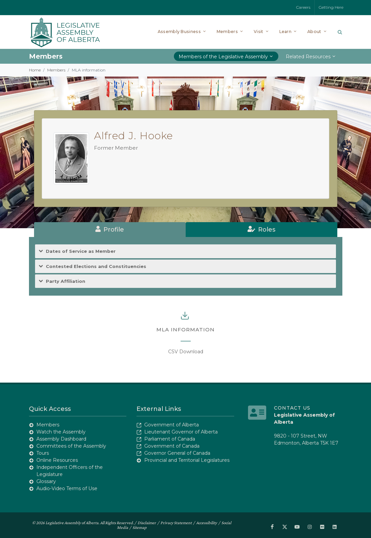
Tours (42, 453)
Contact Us (292, 408)
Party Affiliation (65, 281)
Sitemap (139, 527)
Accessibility (206, 522)
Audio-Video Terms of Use (66, 488)
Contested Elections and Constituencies (96, 266)
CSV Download (185, 352)
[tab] (110, 229)
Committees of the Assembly (71, 446)
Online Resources (57, 460)
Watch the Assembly (61, 432)
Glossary (46, 481)
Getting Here (331, 7)
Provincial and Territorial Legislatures (186, 460)
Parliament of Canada (169, 439)
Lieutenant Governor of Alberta (181, 432)
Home (35, 69)
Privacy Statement (176, 522)
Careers (303, 7)
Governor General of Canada (177, 453)
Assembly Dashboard (61, 439)
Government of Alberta (171, 425)
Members (56, 69)
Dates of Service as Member (81, 251)
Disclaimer (146, 522)
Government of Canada (171, 446)
